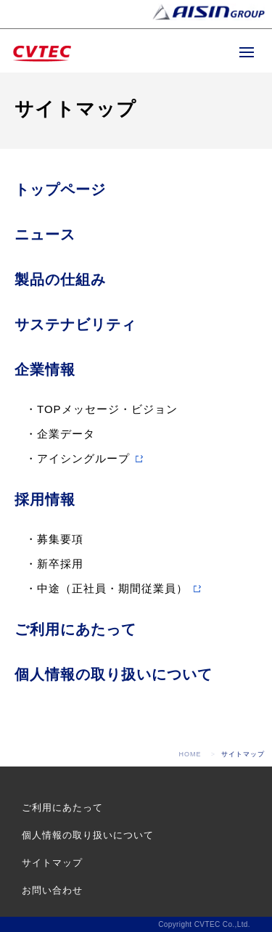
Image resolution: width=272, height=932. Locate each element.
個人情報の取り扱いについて (114, 674)
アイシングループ (83, 458)
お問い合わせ (52, 890)
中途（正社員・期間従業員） (112, 588)
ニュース (45, 234)
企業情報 (45, 369)
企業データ (66, 434)
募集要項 (60, 539)
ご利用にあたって (75, 629)
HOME (190, 754)
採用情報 (45, 499)
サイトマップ (52, 862)
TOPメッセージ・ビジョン (107, 409)
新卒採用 (60, 563)
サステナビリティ (75, 324)
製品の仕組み (60, 279)
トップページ (60, 189)
